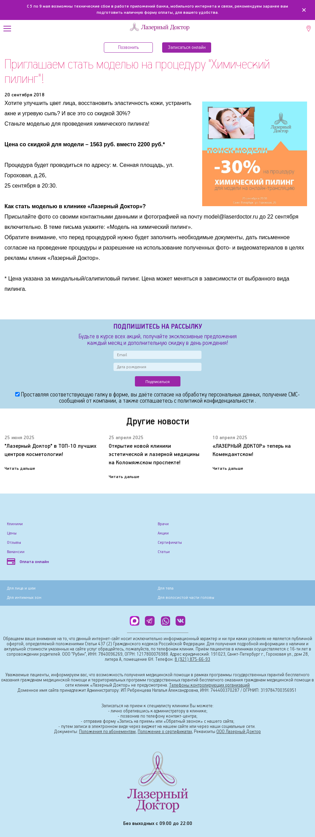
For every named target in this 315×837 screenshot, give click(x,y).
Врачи (163, 524)
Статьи (164, 551)
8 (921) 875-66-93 (192, 659)
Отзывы (14, 542)
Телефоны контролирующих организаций (209, 685)
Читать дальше (19, 468)
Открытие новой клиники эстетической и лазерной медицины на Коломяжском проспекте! (154, 454)
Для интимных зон (24, 597)
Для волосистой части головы (186, 597)
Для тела (166, 588)
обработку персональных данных (221, 395)
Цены (12, 533)
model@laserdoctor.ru (231, 217)
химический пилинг (163, 227)
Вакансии (15, 551)
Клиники (15, 524)
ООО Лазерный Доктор (238, 731)
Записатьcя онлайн (187, 47)
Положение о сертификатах (165, 731)
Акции (163, 533)
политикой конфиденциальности (216, 401)
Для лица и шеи (21, 588)
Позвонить (128, 47)
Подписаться (158, 381)
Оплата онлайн (28, 561)
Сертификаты (170, 542)
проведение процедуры (67, 248)
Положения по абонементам (107, 731)
